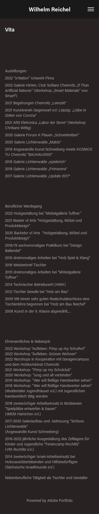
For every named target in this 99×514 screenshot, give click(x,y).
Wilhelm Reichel (49, 9)
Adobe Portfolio (60, 500)
